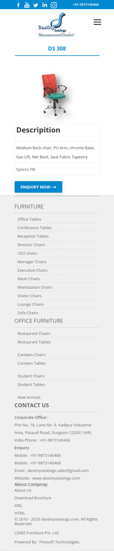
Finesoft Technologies (59, 542)
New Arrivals (29, 397)
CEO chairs (27, 253)
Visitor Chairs (30, 295)
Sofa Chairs (28, 312)
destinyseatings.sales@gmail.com (58, 470)
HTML (20, 513)
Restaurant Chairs (34, 333)
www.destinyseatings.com (56, 478)
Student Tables (31, 384)
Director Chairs (31, 244)
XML (18, 505)
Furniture (29, 206)
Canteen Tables (32, 363)
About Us (23, 490)
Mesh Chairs (29, 278)
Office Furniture (39, 320)
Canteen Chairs (32, 354)
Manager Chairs (32, 261)
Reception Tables (33, 236)
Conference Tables (35, 227)
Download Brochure (33, 498)
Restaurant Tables (34, 342)
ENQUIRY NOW (39, 187)
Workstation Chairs (35, 287)
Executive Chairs (33, 270)
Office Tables (29, 219)
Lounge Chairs (31, 304)
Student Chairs (31, 376)
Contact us (32, 405)
